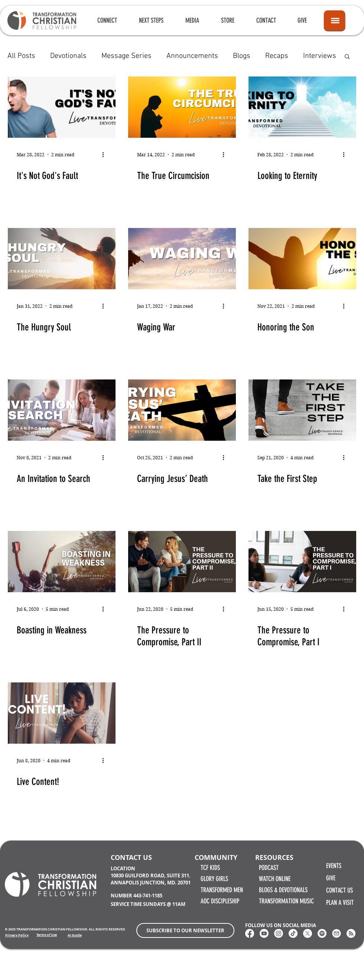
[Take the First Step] (302, 410)
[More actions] (105, 154)
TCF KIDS (210, 868)
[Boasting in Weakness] (62, 561)
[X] (307, 933)
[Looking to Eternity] (302, 107)
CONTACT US (339, 890)
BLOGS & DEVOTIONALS (283, 890)
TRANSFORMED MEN (222, 890)
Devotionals (68, 56)
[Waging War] (182, 258)
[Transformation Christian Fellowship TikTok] (293, 933)
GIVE (330, 878)
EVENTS (333, 866)
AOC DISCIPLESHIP (220, 901)
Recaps (276, 56)
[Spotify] (322, 933)
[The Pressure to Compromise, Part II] (182, 561)
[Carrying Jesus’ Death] (182, 410)
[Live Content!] (62, 713)
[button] (107, 20)
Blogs (241, 56)
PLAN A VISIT (340, 903)
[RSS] (351, 933)
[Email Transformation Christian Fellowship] (336, 933)
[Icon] (334, 20)
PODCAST (269, 868)
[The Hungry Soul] (62, 258)
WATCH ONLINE (274, 879)
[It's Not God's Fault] (62, 107)
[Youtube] (264, 933)
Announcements (192, 56)
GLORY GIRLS (214, 879)
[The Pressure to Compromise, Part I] (302, 561)
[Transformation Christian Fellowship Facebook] (249, 933)
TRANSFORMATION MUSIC (286, 901)
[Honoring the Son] (302, 258)
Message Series (126, 56)
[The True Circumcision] (182, 107)
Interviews (319, 56)
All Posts (21, 56)
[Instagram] (278, 933)
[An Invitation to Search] (62, 410)
